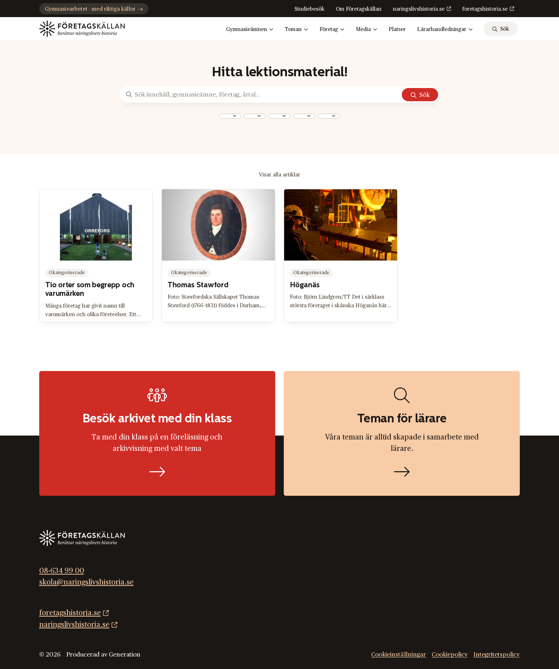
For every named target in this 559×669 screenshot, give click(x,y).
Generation (124, 655)
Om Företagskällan (358, 9)
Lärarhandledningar (445, 29)
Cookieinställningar (398, 655)
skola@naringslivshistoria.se (86, 582)
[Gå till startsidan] (82, 29)
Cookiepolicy (450, 655)
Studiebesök (309, 9)
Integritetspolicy (496, 655)
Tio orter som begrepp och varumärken (89, 290)
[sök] (500, 29)
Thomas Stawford (198, 285)
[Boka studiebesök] (157, 433)
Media (366, 29)
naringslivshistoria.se (419, 9)
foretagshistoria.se (485, 9)
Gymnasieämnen (249, 29)
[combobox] (230, 116)
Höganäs (305, 285)
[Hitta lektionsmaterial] (402, 433)
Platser (397, 29)
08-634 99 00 (61, 571)
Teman (296, 29)
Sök (424, 95)
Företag (331, 29)
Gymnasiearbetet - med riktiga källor (94, 9)
